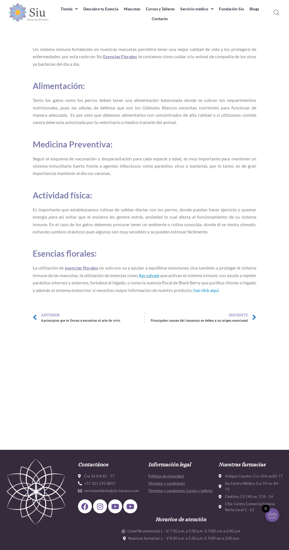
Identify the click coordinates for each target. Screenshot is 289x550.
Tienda (70, 8)
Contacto (168, 18)
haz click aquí (206, 290)
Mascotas (138, 8)
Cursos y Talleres (169, 8)
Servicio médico (208, 8)
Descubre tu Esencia (104, 8)
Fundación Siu (245, 8)
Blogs (148, 18)
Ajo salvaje (149, 275)
